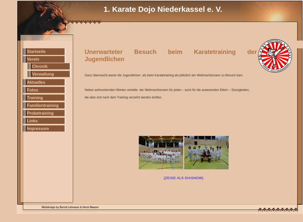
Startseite (36, 51)
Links (32, 121)
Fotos (32, 90)
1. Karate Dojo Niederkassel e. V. (163, 9)
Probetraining (40, 113)
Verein (33, 59)
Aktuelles (36, 82)
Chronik (39, 66)
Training (35, 98)
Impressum (38, 128)
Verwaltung (43, 74)
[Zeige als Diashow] (183, 178)
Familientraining (43, 105)
